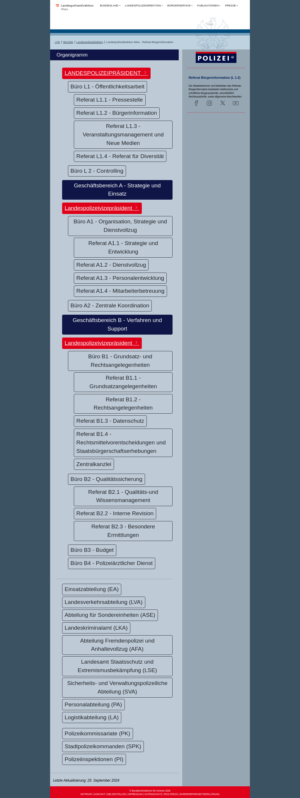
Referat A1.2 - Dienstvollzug (111, 265)
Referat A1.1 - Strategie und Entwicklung (123, 247)
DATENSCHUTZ (153, 794)
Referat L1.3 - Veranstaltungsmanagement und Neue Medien (123, 134)
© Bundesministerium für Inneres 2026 (150, 791)
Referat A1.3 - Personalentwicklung (120, 278)
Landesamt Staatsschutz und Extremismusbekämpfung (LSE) (117, 666)
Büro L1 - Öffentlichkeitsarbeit (107, 86)
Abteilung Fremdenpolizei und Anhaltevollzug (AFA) (117, 645)
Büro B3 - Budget (92, 550)
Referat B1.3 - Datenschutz (110, 421)
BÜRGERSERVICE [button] (179, 5)
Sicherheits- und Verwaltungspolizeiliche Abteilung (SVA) (117, 687)
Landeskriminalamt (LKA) (96, 628)
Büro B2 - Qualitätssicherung (106, 479)
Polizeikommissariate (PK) (97, 733)
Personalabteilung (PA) (93, 704)
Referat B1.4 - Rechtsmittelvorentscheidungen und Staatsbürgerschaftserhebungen (121, 442)
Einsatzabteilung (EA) (92, 589)
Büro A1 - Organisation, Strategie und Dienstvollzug (120, 225)
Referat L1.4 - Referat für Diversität (120, 156)
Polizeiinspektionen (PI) (94, 759)
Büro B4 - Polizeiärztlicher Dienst (112, 563)
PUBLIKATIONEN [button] (208, 5)
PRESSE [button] (230, 5)
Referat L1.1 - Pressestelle (109, 100)
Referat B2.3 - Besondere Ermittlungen (123, 530)
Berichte (68, 42)
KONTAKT (99, 794)
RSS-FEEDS (171, 794)
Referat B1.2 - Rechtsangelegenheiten (123, 403)
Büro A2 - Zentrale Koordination (110, 305)
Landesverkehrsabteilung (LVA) (104, 602)
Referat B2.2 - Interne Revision (115, 513)
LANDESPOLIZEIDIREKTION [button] (143, 5)
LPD (57, 42)
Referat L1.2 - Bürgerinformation (116, 113)
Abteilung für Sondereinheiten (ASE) (110, 615)
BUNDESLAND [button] (109, 5)
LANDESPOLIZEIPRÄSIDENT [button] (106, 73)
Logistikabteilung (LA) (92, 717)
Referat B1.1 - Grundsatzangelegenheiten (123, 382)
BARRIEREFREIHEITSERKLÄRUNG (200, 794)
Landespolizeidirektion (89, 42)
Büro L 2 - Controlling (97, 171)
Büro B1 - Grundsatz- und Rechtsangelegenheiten (120, 360)
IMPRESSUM (135, 794)
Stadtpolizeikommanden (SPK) (103, 746)
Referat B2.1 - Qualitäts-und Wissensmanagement (123, 496)
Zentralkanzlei (93, 464)
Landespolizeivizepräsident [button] (102, 208)
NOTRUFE (86, 794)
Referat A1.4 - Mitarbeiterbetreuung (120, 291)
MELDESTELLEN (116, 794)
